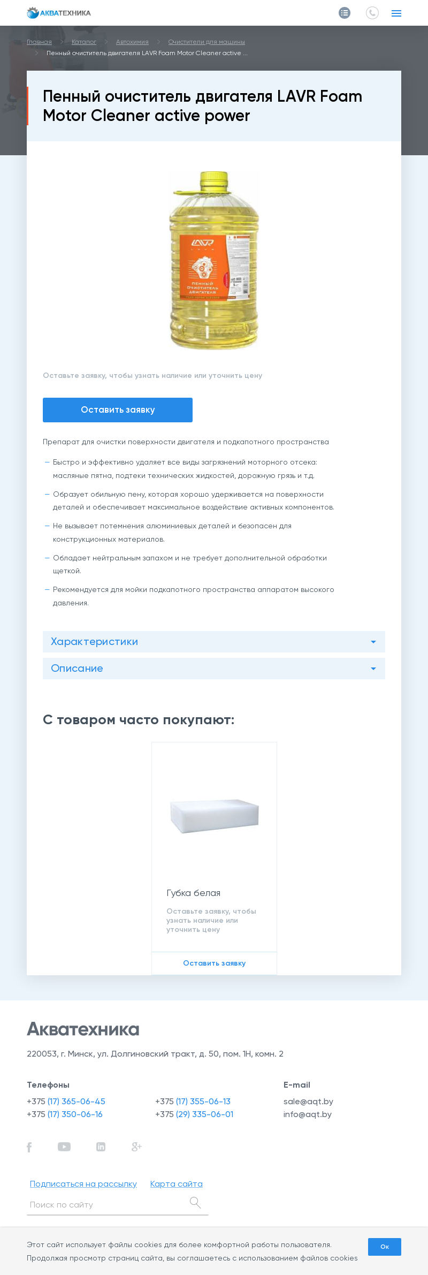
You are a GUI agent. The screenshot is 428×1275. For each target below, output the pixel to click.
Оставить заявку (118, 409)
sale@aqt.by (308, 1101)
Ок (384, 1246)
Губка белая (193, 892)
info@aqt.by (308, 1114)
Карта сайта (176, 1184)
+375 (66, 1101)
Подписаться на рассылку (83, 1184)
